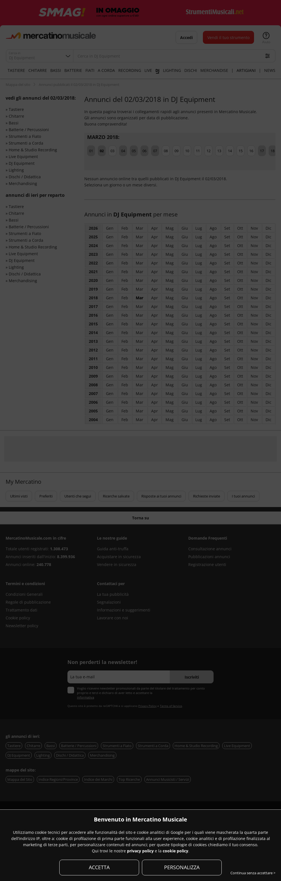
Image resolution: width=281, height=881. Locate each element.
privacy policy (140, 850)
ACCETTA (99, 867)
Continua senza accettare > (252, 872)
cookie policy (175, 850)
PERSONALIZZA (182, 867)
